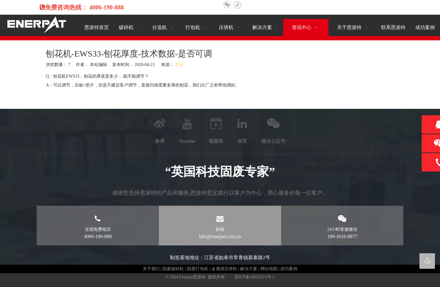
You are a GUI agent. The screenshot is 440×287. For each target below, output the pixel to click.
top (427, 261)
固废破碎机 (173, 269)
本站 (179, 64)
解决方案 (248, 269)
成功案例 (288, 269)
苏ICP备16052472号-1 (254, 277)
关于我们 (151, 269)
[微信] (227, 5)
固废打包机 (197, 269)
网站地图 (268, 269)
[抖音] (237, 5)
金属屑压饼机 (224, 269)
